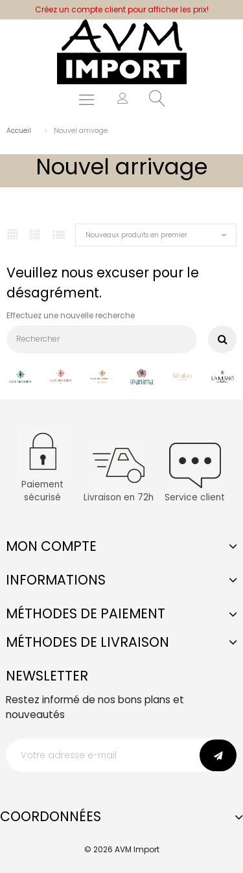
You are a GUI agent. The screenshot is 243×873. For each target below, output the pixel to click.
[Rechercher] (101, 339)
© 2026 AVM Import (121, 849)
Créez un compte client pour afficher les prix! (122, 9)
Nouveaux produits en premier (136, 235)
